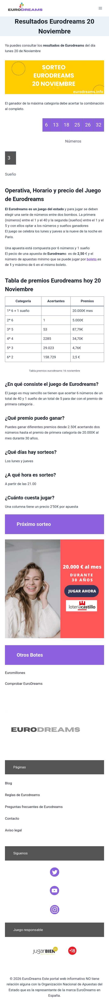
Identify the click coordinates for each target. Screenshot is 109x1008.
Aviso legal (13, 830)
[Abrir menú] (100, 8)
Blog (8, 783)
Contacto (12, 818)
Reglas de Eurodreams (22, 795)
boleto (92, 259)
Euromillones (15, 673)
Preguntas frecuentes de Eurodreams (34, 807)
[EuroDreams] (25, 8)
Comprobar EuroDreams (23, 684)
